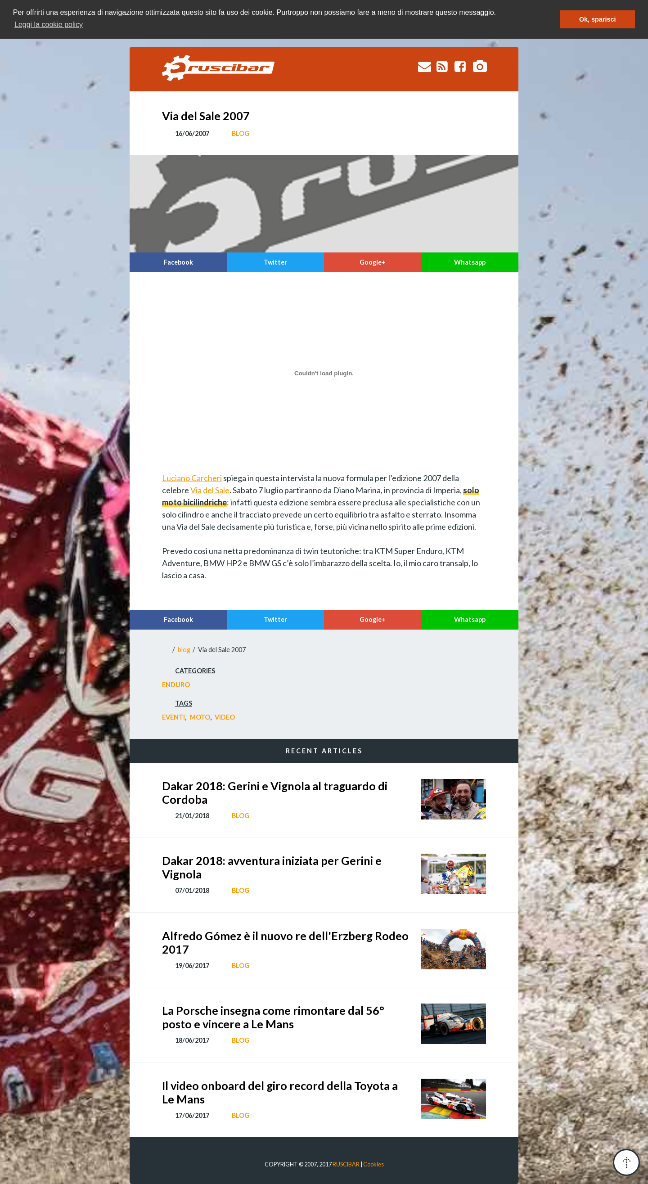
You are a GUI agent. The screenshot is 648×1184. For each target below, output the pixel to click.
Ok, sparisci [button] (597, 19)
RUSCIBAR (346, 1164)
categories (195, 671)
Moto (200, 717)
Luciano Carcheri (192, 478)
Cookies (373, 1164)
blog (240, 133)
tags (183, 703)
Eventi (173, 717)
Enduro (176, 685)
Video (225, 717)
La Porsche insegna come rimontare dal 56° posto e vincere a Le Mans (273, 1017)
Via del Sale (210, 490)
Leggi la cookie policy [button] (48, 24)
